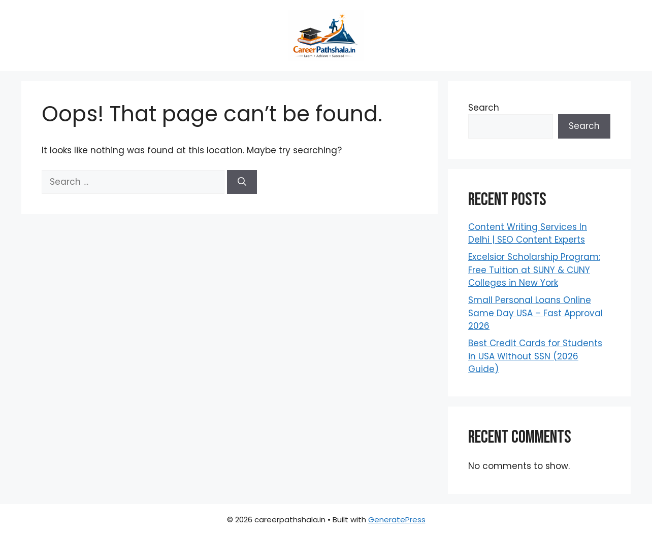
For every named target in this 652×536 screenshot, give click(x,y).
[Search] (242, 182)
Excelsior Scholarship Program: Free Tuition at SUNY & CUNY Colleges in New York (534, 270)
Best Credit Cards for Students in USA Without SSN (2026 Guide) (535, 356)
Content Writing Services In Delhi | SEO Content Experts (527, 233)
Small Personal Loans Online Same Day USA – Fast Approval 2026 (535, 313)
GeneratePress (397, 519)
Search (483, 108)
